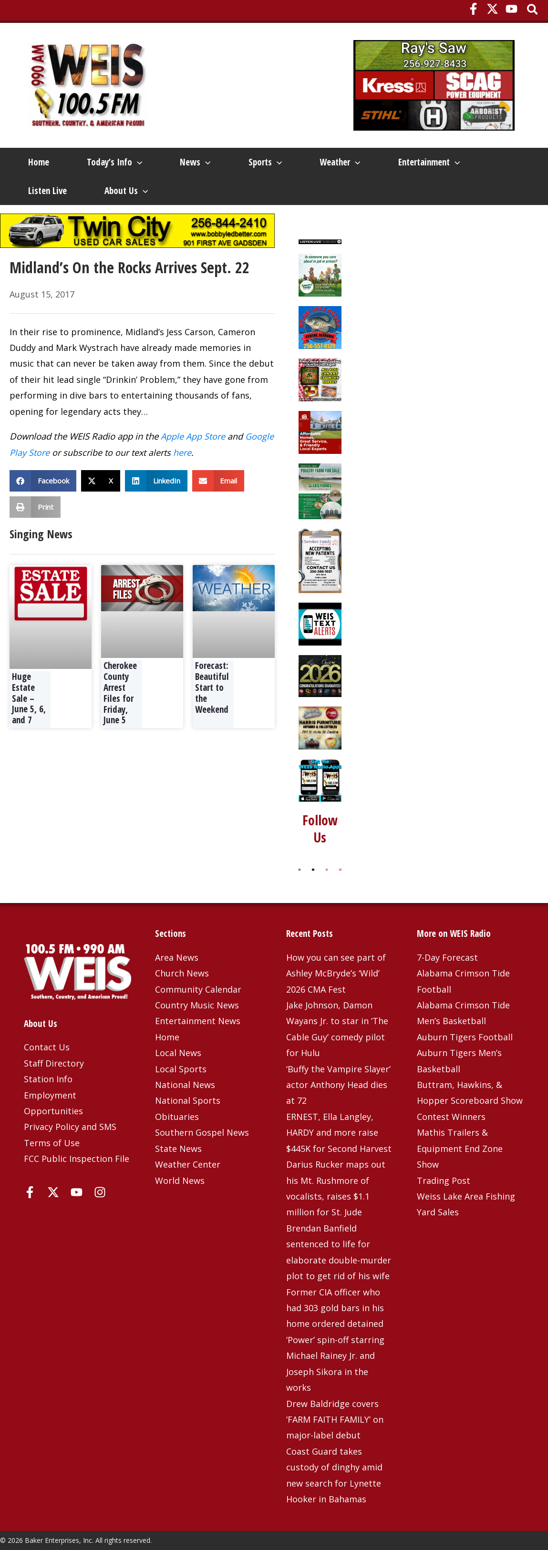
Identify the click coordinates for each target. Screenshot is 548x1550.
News (195, 162)
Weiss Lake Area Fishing (466, 1196)
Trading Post (443, 1180)
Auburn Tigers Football (465, 1037)
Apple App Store (193, 436)
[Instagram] (100, 1192)
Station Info (48, 1079)
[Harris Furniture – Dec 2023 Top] (320, 727)
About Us (126, 191)
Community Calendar (198, 989)
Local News (178, 1052)
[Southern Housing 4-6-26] (320, 431)
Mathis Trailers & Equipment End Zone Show (460, 1148)
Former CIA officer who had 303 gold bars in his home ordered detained (335, 1308)
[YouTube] (511, 9)
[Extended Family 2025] (320, 274)
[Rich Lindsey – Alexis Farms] (320, 490)
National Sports (187, 1100)
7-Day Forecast (447, 957)
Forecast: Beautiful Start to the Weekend (212, 687)
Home (38, 162)
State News (178, 1148)
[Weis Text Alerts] (320, 623)
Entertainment (429, 162)
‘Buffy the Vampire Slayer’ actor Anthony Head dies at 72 (338, 1085)
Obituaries (177, 1116)
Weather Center (187, 1164)
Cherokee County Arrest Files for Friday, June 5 (120, 692)
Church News (182, 973)
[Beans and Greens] (320, 379)
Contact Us (47, 1047)
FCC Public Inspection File (76, 1158)
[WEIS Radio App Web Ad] (320, 779)
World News (180, 1180)
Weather (340, 162)
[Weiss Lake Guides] (320, 326)
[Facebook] (473, 9)
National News (185, 1084)
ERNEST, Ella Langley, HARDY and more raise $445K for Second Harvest (339, 1132)
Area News (176, 957)
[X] (492, 9)
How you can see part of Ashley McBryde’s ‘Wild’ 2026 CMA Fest (336, 973)
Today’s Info (114, 162)
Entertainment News (197, 1020)
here (182, 452)
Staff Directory (54, 1063)
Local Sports (181, 1069)
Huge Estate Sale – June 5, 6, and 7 (29, 698)
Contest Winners (451, 1116)
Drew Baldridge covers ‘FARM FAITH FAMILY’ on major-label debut (334, 1419)
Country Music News (197, 1005)
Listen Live (47, 191)
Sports (265, 162)
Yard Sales (438, 1212)
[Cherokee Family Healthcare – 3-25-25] (320, 559)
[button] (533, 10)
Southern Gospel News (202, 1132)
